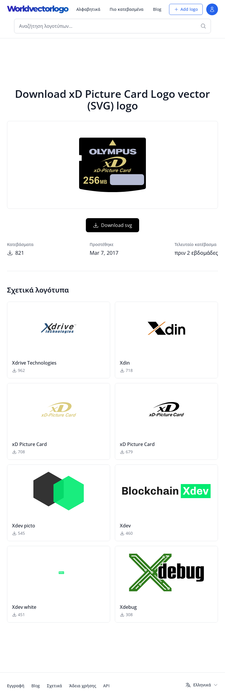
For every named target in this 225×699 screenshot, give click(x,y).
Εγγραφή (15, 685)
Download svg (112, 225)
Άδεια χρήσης (82, 685)
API (106, 685)
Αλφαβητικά (88, 9)
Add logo (186, 9)
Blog (157, 9)
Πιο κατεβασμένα (126, 9)
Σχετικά (54, 685)
